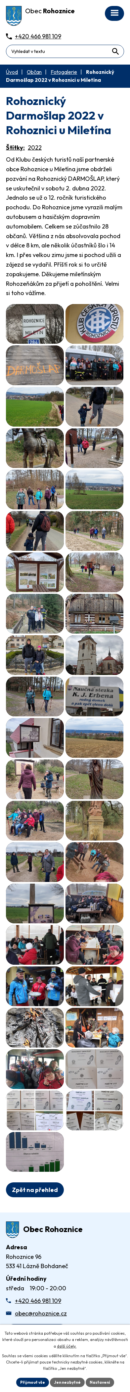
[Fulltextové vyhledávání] (65, 51)
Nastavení (100, 1382)
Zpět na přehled (35, 1190)
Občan (34, 72)
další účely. (66, 1346)
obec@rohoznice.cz (41, 1313)
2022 (35, 147)
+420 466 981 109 (38, 1301)
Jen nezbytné (67, 1382)
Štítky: (15, 147)
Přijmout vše (32, 1382)
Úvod (12, 72)
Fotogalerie (64, 72)
